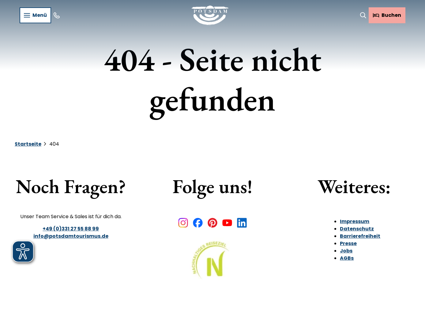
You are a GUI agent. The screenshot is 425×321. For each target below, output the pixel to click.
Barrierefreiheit (360, 236)
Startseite (28, 143)
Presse (348, 243)
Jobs (346, 250)
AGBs (347, 258)
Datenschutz (357, 228)
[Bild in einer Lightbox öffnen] (212, 265)
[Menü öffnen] (35, 15)
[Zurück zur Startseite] (210, 15)
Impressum (355, 221)
